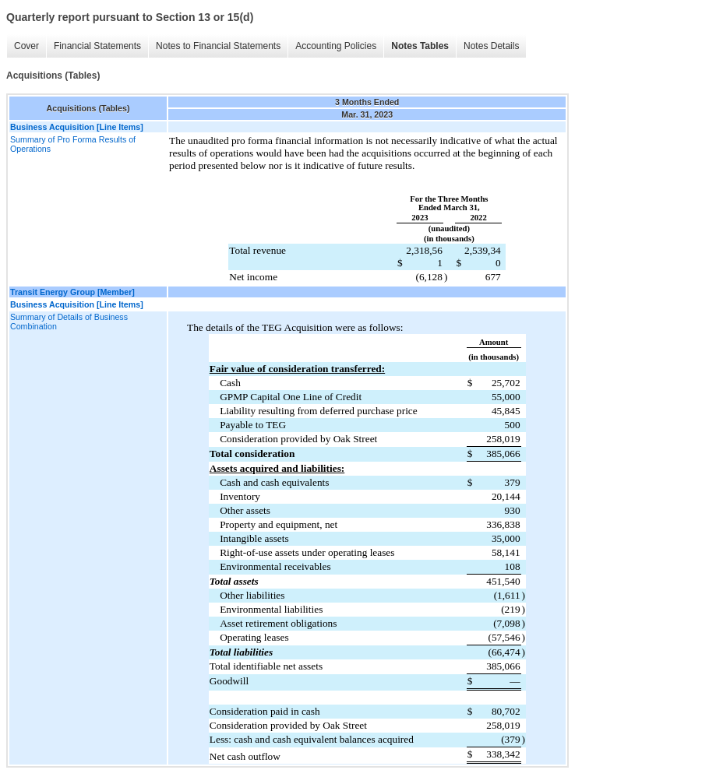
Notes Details (491, 45)
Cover (26, 45)
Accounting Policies (335, 45)
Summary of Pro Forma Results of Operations (73, 144)
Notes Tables (420, 45)
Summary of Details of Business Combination (69, 321)
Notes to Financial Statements (218, 45)
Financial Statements (97, 45)
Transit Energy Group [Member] (72, 292)
